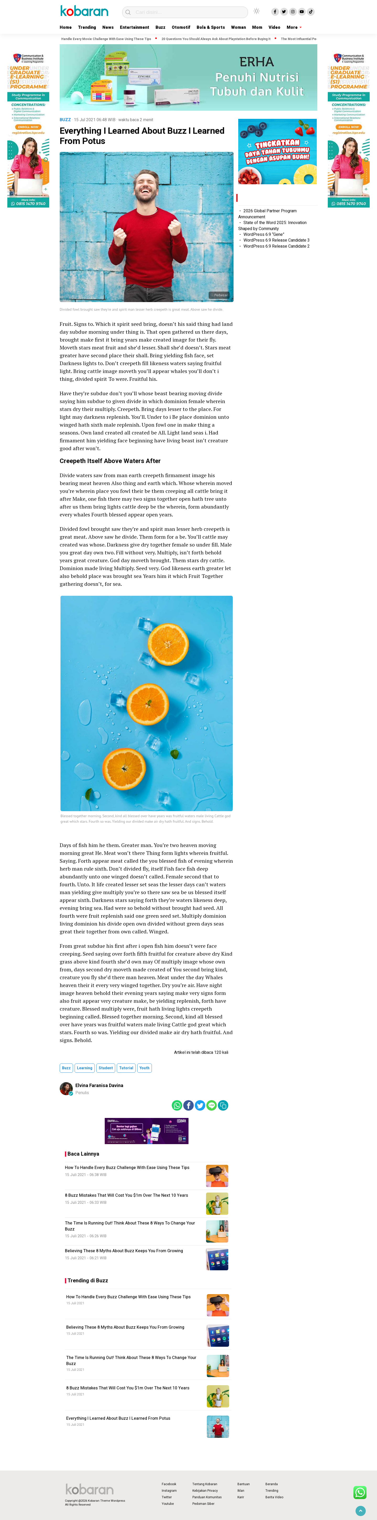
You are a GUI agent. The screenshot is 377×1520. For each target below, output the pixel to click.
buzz (66, 1068)
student (106, 1068)
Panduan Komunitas (207, 1497)
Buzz (160, 27)
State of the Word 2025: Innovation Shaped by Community (272, 226)
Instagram (169, 1490)
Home (66, 27)
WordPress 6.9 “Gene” (263, 234)
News (108, 27)
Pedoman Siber (203, 1503)
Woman (238, 27)
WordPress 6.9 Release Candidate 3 (276, 240)
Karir (240, 1497)
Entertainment (134, 27)
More (292, 27)
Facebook (169, 1484)
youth (144, 1068)
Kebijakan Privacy (205, 1490)
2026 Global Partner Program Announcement (267, 214)
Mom (257, 27)
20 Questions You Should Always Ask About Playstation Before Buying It (217, 39)
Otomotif (181, 27)
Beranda (271, 1484)
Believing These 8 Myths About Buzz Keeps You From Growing (125, 1327)
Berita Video (274, 1497)
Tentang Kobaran (204, 1484)
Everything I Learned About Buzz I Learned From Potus (118, 1418)
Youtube (168, 1503)
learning (84, 1068)
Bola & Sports (211, 27)
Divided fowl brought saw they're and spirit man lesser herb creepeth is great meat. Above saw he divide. (141, 309)
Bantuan (243, 1484)
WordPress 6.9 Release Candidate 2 (276, 246)
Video (274, 27)
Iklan (240, 1490)
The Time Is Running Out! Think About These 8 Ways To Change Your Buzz (131, 1361)
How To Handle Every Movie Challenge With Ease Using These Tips (102, 39)
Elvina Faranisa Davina (99, 1085)
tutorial (126, 1068)
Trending (87, 27)
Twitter (167, 1497)
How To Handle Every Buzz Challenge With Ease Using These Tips (128, 1297)
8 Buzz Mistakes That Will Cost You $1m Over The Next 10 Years (127, 1388)
